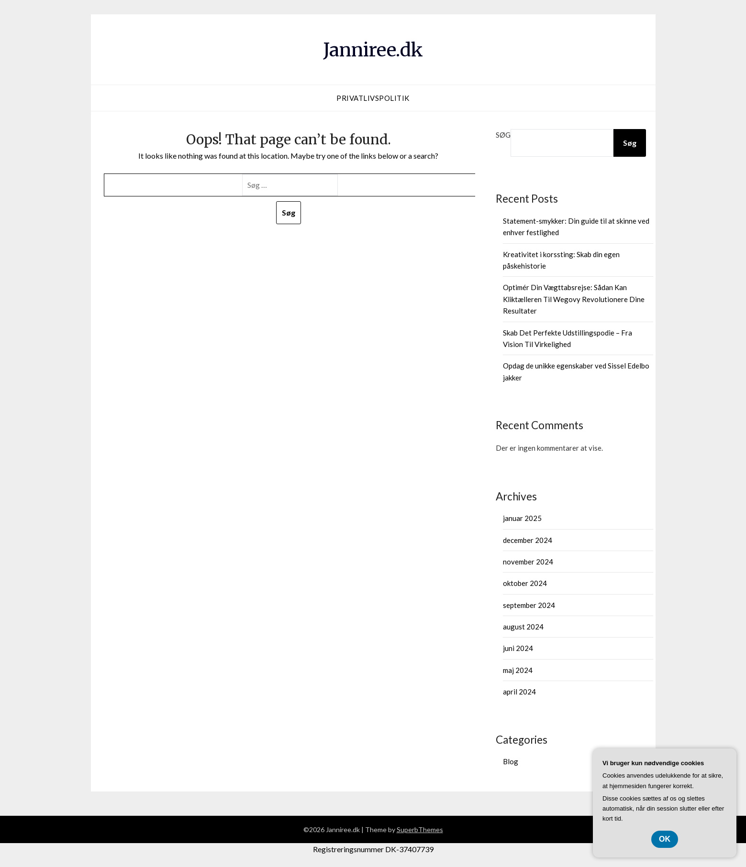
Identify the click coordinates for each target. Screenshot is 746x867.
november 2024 (528, 561)
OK (664, 839)
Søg (503, 134)
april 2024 (519, 691)
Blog (510, 761)
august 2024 (523, 626)
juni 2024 (518, 648)
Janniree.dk (373, 48)
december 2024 (527, 540)
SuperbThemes (420, 829)
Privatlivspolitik (373, 98)
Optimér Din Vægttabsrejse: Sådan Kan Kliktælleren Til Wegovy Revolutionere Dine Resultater (574, 299)
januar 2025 (522, 518)
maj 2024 (518, 670)
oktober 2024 (525, 583)
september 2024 (529, 605)
